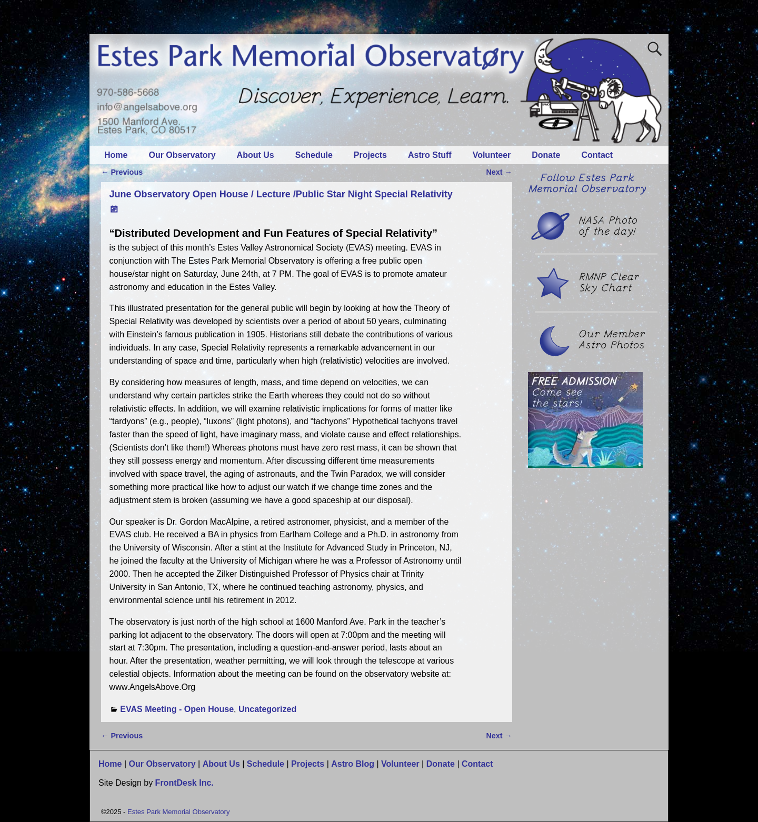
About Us (255, 155)
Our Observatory (181, 155)
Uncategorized (267, 709)
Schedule (314, 155)
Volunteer (492, 155)
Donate (546, 155)
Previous (122, 172)
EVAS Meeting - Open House (177, 709)
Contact (597, 155)
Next (499, 172)
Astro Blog (352, 763)
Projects (370, 155)
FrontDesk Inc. (184, 782)
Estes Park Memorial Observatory (178, 812)
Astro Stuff (430, 155)
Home (115, 155)
